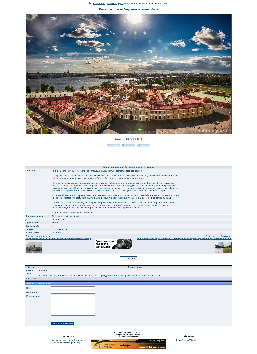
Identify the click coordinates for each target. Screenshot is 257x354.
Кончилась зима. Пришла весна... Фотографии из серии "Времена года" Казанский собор (184, 238)
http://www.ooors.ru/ (61, 340)
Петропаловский (60, 216)
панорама (74, 216)
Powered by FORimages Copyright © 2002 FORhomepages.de (128, 335)
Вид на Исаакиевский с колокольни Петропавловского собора (58, 238)
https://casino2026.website (188, 340)
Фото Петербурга (115, 3)
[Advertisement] (128, 155)
